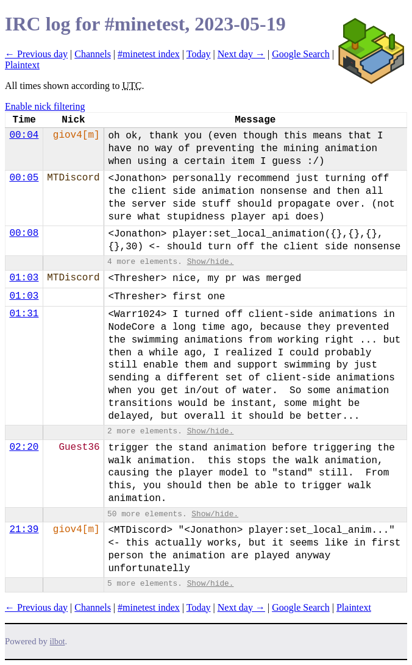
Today (198, 54)
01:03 (23, 277)
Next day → (241, 54)
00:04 (23, 135)
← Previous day (36, 54)
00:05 (23, 177)
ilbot (57, 641)
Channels (92, 54)
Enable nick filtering (45, 106)
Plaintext (22, 65)
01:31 (23, 313)
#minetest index (149, 54)
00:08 (23, 233)
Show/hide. (210, 261)
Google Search (301, 54)
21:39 (23, 529)
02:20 (23, 447)
